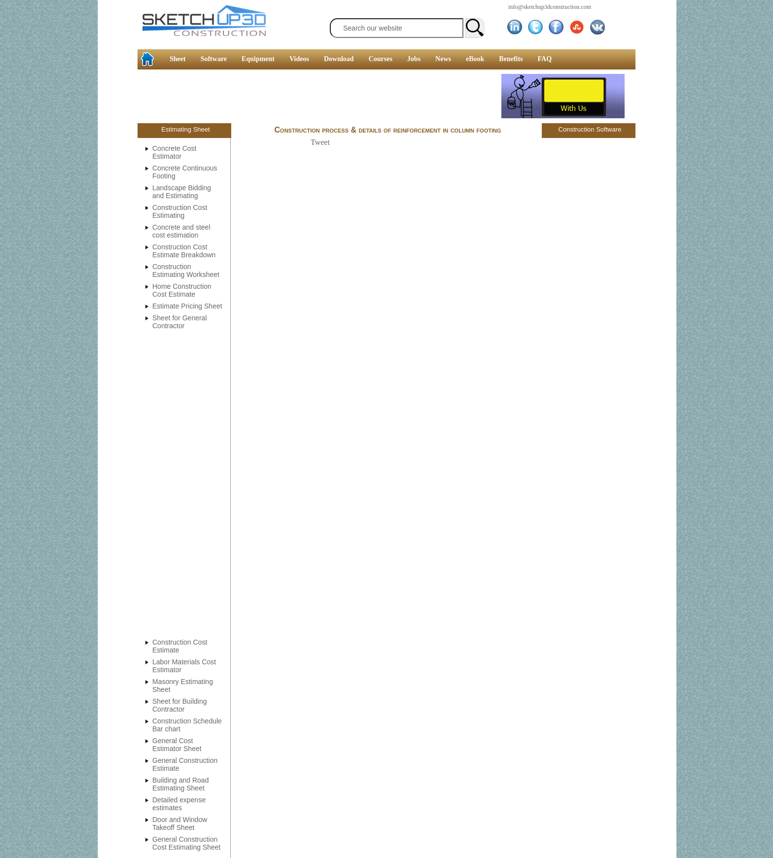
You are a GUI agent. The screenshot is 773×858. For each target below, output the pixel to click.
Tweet (320, 142)
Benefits (511, 59)
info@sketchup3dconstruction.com (549, 6)
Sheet (178, 59)
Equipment (258, 59)
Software (214, 59)
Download (339, 59)
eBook (475, 59)
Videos (299, 59)
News (443, 59)
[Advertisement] (39, 150)
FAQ (545, 59)
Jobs (414, 59)
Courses (380, 59)
